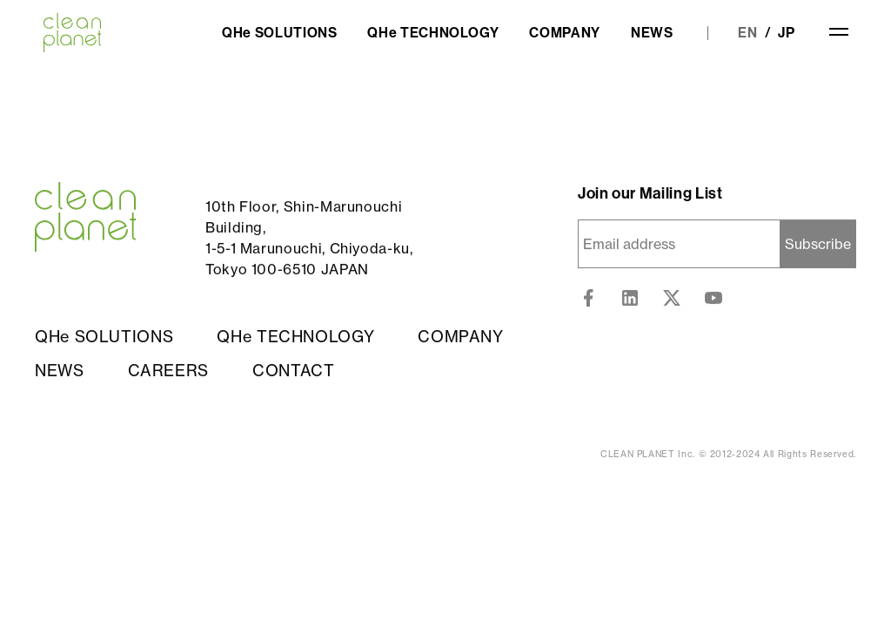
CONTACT (293, 371)
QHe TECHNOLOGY (433, 32)
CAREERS (168, 371)
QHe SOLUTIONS (279, 32)
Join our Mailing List (650, 194)
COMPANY (564, 32)
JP (786, 32)
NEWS (652, 32)
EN (748, 32)
